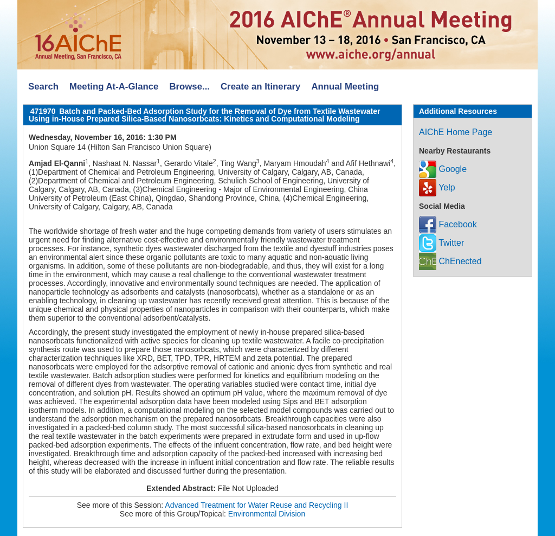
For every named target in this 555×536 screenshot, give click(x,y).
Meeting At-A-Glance (113, 86)
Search (43, 86)
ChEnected (450, 261)
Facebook (448, 224)
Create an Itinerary (260, 86)
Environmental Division (266, 513)
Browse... (189, 86)
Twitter (441, 242)
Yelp (437, 187)
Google (443, 169)
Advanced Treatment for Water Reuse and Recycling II (256, 505)
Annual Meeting (345, 86)
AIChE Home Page (455, 132)
